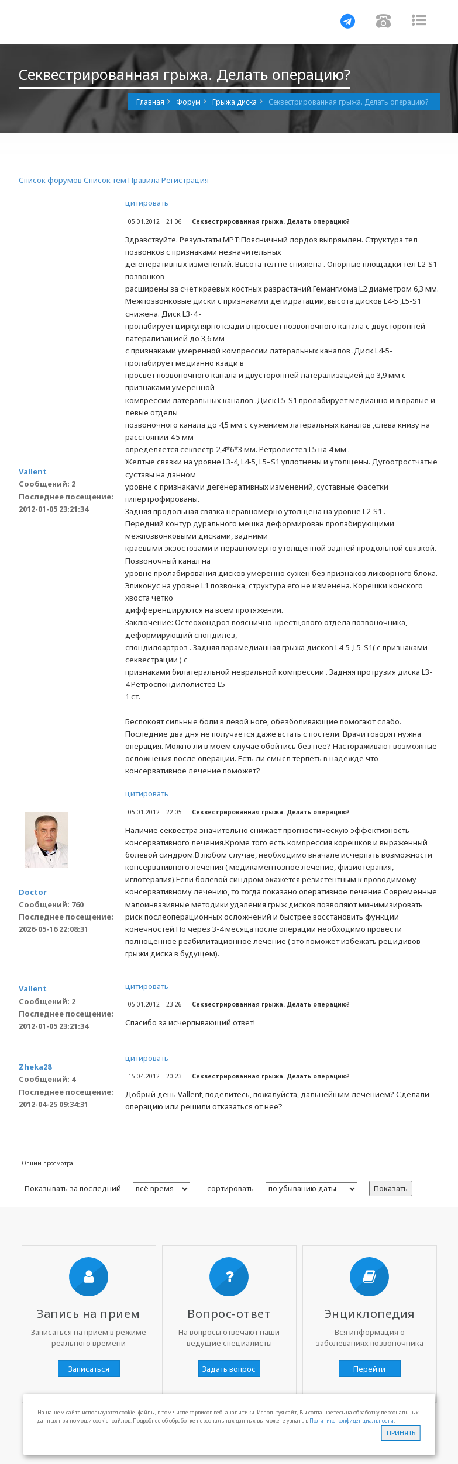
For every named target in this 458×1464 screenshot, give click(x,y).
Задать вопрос (229, 1369)
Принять (401, 1432)
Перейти (369, 1369)
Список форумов (50, 180)
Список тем (105, 180)
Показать (391, 1188)
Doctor (33, 892)
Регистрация (185, 180)
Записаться (88, 1369)
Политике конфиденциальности (351, 1420)
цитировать (146, 202)
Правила (144, 180)
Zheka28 (35, 1066)
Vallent (33, 471)
